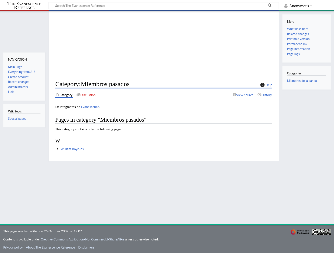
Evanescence (90, 107)
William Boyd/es (72, 149)
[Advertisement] (163, 46)
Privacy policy (13, 247)
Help (265, 85)
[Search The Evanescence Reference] (164, 5)
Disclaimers (86, 247)
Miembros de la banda (302, 80)
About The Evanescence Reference (50, 247)
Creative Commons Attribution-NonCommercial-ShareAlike (82, 239)
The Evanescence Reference (24, 6)
